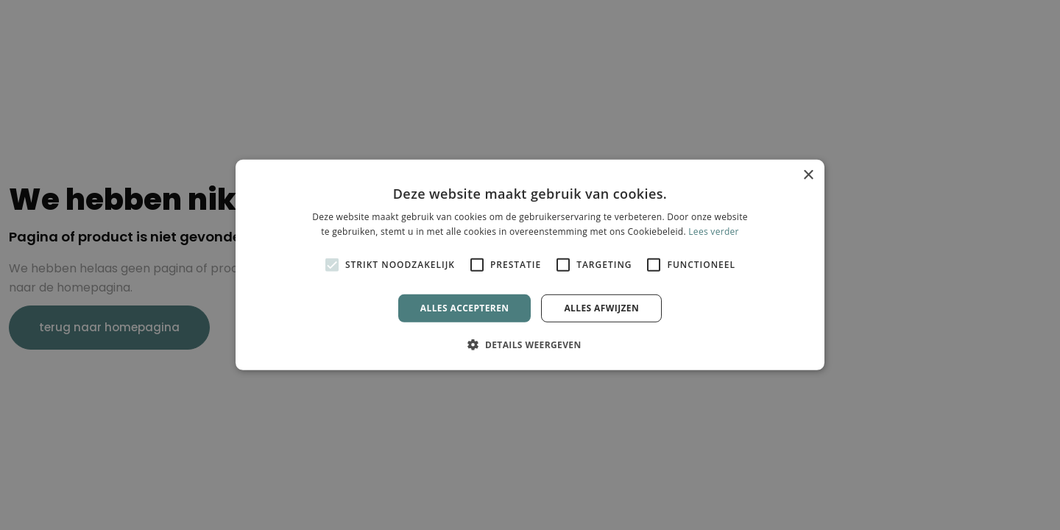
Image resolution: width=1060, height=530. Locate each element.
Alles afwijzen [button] (601, 308)
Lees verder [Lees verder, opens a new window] (713, 231)
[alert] (530, 265)
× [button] (807, 175)
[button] (529, 344)
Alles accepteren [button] (464, 308)
